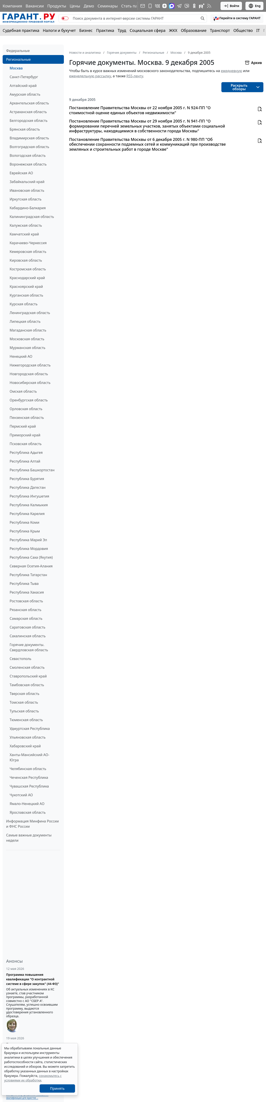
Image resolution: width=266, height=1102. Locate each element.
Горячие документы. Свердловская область (29, 647)
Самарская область (26, 618)
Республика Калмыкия (29, 505)
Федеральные (18, 50)
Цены (75, 6)
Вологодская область (28, 155)
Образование (193, 30)
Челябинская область (28, 768)
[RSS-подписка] (209, 6)
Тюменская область (26, 719)
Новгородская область (29, 373)
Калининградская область (32, 216)
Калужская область (26, 225)
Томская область (24, 702)
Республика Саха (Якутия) (31, 557)
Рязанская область (25, 609)
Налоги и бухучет (59, 30)
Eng (254, 6)
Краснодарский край (27, 277)
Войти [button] (231, 6)
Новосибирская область (30, 382)
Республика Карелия (27, 513)
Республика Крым (25, 531)
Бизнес (86, 30)
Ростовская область (26, 601)
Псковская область (26, 443)
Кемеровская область (28, 251)
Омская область (23, 391)
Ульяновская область (28, 737)
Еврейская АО (21, 173)
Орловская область (26, 408)
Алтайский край (23, 85)
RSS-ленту (134, 76)
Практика (105, 30)
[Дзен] (164, 6)
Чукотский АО (21, 795)
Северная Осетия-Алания (31, 566)
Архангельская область (29, 103)
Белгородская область (28, 120)
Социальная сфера (148, 30)
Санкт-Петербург (24, 76)
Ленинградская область (30, 312)
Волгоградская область (29, 146)
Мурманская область (27, 347)
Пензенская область (27, 417)
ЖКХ (173, 30)
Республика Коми (24, 522)
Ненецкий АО (21, 356)
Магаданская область (28, 330)
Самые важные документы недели (29, 838)
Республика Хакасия (27, 592)
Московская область (27, 339)
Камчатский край (24, 234)
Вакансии (35, 6)
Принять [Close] (57, 1088)
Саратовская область (27, 627)
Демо (89, 6)
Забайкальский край (27, 181)
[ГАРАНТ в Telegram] (179, 6)
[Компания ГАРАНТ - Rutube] (201, 6)
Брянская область (25, 129)
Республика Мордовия (29, 548)
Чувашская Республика (29, 786)
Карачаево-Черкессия (28, 242)
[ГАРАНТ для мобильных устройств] (150, 6)
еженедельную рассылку (90, 76)
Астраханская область (28, 111)
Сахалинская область (28, 636)
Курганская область (26, 295)
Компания (12, 6)
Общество (243, 30)
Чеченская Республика (29, 777)
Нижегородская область (30, 365)
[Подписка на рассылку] (142, 6)
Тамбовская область (27, 684)
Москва (16, 68)
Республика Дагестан (28, 487)
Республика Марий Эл (28, 539)
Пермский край (23, 426)
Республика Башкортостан (32, 470)
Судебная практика (21, 30)
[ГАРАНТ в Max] (172, 6)
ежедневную (231, 70)
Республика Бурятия (27, 478)
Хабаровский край (25, 746)
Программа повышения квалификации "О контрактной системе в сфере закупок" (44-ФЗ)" (32, 979)
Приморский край (25, 435)
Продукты (56, 6)
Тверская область (24, 693)
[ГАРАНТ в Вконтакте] (157, 6)
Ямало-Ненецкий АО (27, 803)
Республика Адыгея (26, 452)
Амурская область (25, 94)
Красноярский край (26, 286)
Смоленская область (27, 667)
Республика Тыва (24, 583)
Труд (122, 30)
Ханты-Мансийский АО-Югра (29, 757)
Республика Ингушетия (29, 496)
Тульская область (24, 711)
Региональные (18, 59)
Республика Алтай (25, 461)
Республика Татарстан (28, 574)
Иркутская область (26, 199)
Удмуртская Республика (30, 728)
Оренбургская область (29, 400)
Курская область (23, 304)
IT (258, 30)
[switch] (64, 18)
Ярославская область (28, 812)
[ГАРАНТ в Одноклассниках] (194, 6)
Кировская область (26, 260)
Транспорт (220, 30)
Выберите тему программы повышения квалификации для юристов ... (27, 1096)
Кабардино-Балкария (28, 208)
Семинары (108, 6)
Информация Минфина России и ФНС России (32, 824)
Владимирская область (29, 138)
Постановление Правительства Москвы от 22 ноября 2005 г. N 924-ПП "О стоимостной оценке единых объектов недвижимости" (140, 110)
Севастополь (20, 658)
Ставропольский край (28, 676)
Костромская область (28, 269)
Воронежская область (28, 164)
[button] (236, 18)
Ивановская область (27, 190)
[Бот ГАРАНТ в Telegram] (186, 6)
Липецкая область (25, 321)
